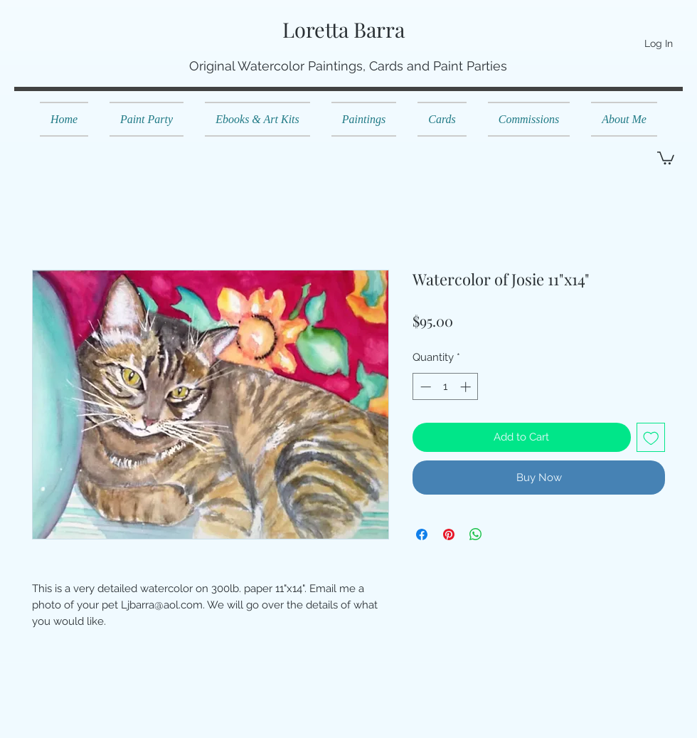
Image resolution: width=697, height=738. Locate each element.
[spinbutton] (445, 387)
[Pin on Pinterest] (448, 534)
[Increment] (467, 387)
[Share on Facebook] (421, 534)
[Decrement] (424, 387)
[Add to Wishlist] (651, 437)
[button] (665, 157)
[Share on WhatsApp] (475, 534)
